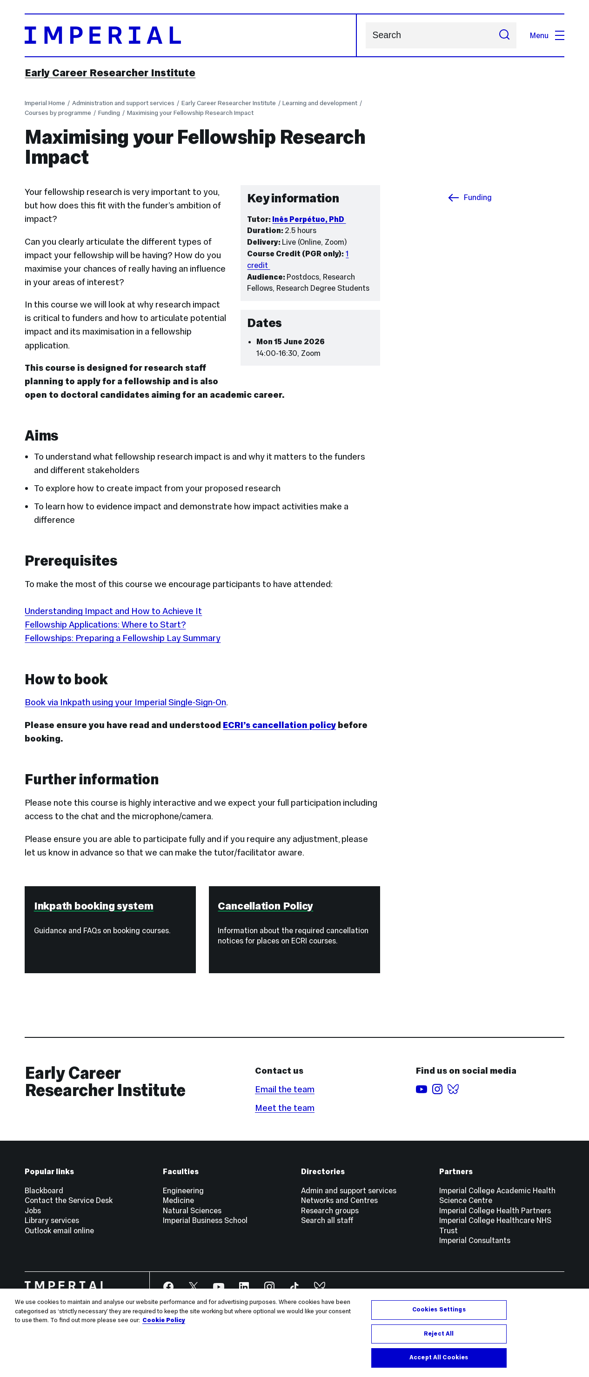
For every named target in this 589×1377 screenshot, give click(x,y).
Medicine (178, 1200)
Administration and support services (123, 103)
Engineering (183, 1190)
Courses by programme (58, 113)
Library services (52, 1220)
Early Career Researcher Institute (110, 72)
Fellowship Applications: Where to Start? (105, 624)
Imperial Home (45, 103)
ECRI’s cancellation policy (279, 725)
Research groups (330, 1210)
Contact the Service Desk (69, 1200)
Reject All (439, 1333)
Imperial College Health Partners (495, 1210)
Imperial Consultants (474, 1240)
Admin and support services (348, 1190)
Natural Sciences (192, 1210)
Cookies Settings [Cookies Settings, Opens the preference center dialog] (439, 1309)
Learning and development (319, 103)
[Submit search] (504, 35)
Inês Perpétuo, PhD (309, 219)
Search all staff (327, 1220)
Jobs (33, 1210)
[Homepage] (190, 35)
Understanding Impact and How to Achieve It (113, 611)
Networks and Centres (339, 1200)
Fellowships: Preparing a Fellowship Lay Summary (123, 638)
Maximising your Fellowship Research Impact (190, 113)
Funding (109, 113)
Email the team (285, 1089)
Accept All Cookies (438, 1357)
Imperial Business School (205, 1220)
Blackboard (44, 1190)
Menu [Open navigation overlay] (547, 35)
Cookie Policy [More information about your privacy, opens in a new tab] (163, 1320)
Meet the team (285, 1108)
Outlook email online (59, 1230)
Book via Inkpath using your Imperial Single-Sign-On (125, 702)
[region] (294, 1333)
